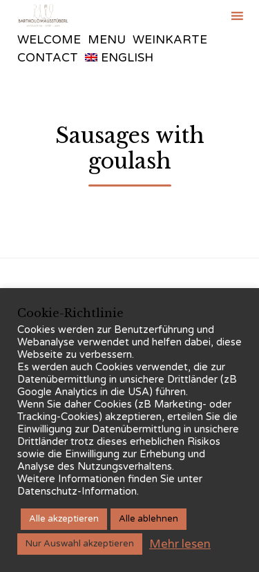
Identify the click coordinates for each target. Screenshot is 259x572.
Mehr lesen (180, 544)
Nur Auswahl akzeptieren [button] (80, 543)
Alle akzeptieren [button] (64, 518)
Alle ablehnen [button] (148, 518)
